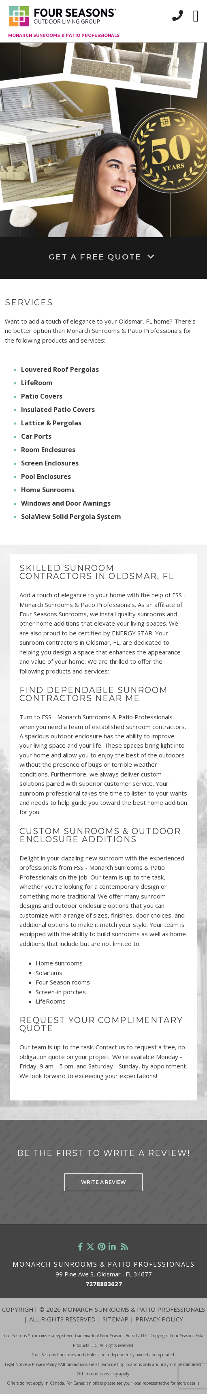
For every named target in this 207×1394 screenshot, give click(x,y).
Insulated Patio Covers (58, 409)
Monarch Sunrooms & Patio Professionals (64, 35)
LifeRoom (37, 382)
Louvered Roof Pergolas (60, 369)
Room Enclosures (48, 449)
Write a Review (103, 1182)
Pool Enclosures (46, 476)
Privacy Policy (159, 1319)
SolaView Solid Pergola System (71, 516)
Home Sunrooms (48, 489)
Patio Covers (41, 396)
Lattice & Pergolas (51, 422)
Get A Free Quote (103, 256)
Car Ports (36, 436)
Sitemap (115, 1319)
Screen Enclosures (50, 463)
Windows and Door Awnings (66, 503)
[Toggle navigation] (196, 16)
